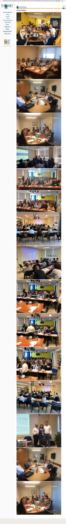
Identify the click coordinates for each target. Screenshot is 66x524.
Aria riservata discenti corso (7, 20)
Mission (7, 24)
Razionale (7, 14)
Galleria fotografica (8, 22)
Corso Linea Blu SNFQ (7, 12)
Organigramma (7, 26)
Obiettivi (7, 29)
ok (62, 0)
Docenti (8, 18)
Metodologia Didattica (7, 31)
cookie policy (57, 0)
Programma (8, 16)
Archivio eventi (7, 33)
